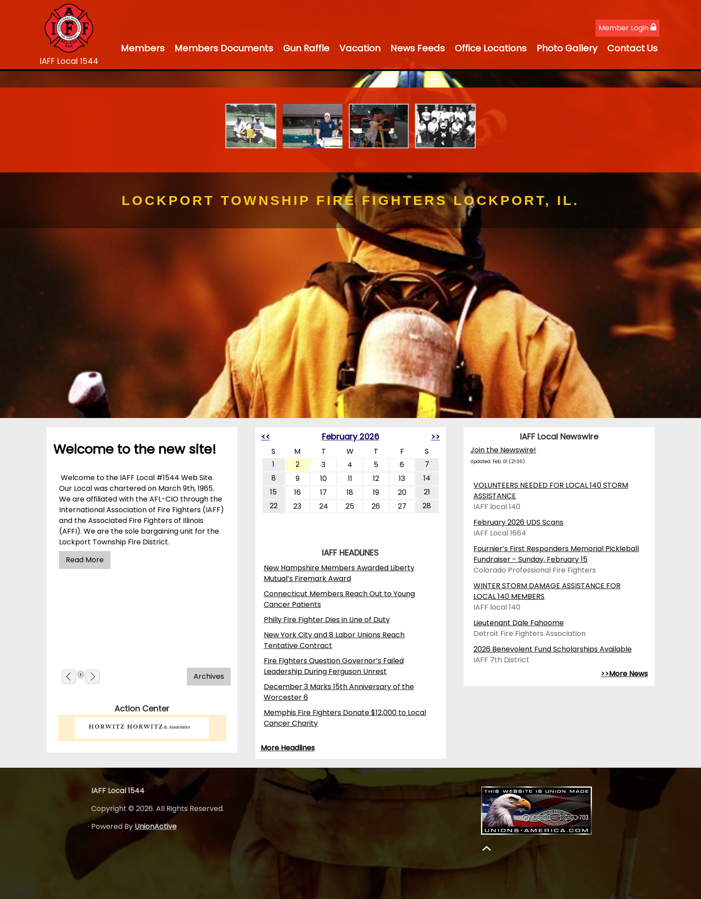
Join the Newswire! (503, 450)
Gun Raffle (306, 48)
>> (435, 436)
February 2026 (350, 436)
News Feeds (417, 48)
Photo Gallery (566, 48)
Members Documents (223, 48)
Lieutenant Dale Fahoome (518, 623)
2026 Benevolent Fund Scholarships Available (552, 649)
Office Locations (491, 48)
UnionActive (156, 826)
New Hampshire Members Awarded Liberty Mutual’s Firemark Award (339, 573)
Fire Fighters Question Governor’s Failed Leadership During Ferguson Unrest (334, 666)
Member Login (627, 28)
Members (143, 48)
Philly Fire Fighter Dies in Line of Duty (327, 620)
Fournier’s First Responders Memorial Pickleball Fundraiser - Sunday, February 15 (556, 554)
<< (265, 436)
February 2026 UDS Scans (518, 522)
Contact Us (632, 48)
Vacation (359, 48)
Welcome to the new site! (134, 449)
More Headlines (288, 748)
